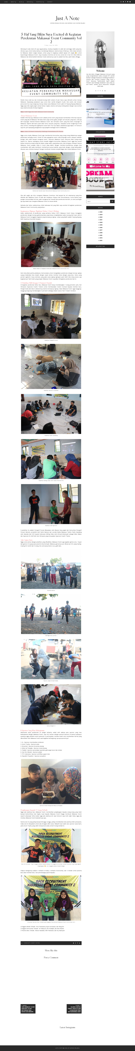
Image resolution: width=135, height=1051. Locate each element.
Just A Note (67, 18)
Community (26, 943)
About (13, 2)
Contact (49, 2)
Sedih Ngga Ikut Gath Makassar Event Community (39, 112)
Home (6, 2)
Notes (38, 943)
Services (29, 2)
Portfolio (39, 2)
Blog (20, 2)
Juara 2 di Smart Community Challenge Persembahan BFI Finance (44, 131)
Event (33, 943)
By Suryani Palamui (73, 1048)
